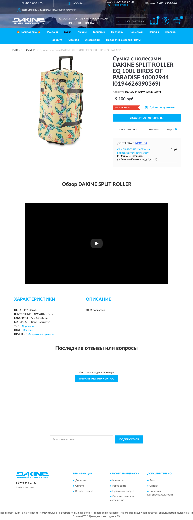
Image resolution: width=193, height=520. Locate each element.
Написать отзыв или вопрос (96, 379)
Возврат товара (84, 491)
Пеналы (154, 32)
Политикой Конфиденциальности (97, 448)
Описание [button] (153, 129)
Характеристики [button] (128, 129)
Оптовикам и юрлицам (91, 19)
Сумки (68, 32)
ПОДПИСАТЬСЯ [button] (129, 439)
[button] (118, 5)
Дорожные (28, 326)
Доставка (80, 480)
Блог (152, 480)
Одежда (73, 40)
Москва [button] (141, 143)
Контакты (92, 23)
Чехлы (82, 32)
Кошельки (136, 32)
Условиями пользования (128, 448)
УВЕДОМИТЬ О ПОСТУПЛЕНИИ (146, 118)
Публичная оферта (123, 491)
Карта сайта (119, 486)
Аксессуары (92, 40)
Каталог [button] (64, 19)
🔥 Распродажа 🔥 (29, 32)
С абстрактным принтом (39, 334)
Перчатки (117, 32)
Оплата (79, 486)
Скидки (153, 486)
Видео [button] (171, 129)
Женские (27, 330)
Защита (57, 40)
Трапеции (99, 32)
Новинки (74, 23)
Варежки (170, 32)
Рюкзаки (52, 32)
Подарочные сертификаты (123, 40)
